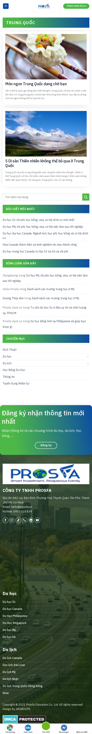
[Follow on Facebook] (5, 520)
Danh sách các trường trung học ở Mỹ (51, 289)
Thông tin (9, 376)
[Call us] (24, 520)
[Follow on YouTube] (37, 520)
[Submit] (85, 197)
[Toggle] (88, 356)
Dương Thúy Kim (13, 298)
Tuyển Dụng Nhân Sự (16, 383)
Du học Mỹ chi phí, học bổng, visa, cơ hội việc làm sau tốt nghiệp (43, 226)
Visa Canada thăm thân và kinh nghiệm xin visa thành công (40, 244)
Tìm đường (10, 729)
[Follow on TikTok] (18, 520)
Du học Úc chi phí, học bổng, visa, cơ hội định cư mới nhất (38, 220)
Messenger (64, 729)
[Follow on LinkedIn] (31, 520)
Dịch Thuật (10, 349)
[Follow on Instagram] (12, 520)
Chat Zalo (28, 729)
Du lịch (7, 363)
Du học (7, 356)
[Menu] (6, 6)
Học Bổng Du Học (14, 370)
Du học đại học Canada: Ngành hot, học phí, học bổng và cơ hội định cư (45, 236)
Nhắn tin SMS (81, 729)
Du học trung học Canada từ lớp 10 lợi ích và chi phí (35, 251)
